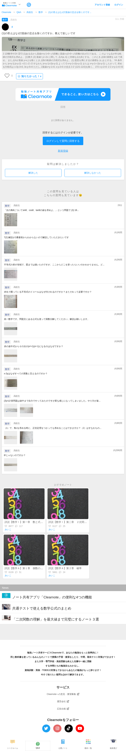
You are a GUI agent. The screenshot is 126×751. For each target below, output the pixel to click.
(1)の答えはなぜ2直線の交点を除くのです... (69, 12)
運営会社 (63, 701)
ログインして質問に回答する (63, 140)
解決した (33, 172)
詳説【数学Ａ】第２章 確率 (66, 568)
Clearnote (6, 12)
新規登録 (63, 150)
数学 (41, 12)
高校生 (29, 12)
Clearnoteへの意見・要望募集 (63, 694)
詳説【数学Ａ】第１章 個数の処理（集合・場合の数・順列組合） (43, 568)
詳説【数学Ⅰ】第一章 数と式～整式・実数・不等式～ (36, 522)
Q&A (19, 12)
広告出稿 (63, 709)
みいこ (8, 529)
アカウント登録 (102, 4)
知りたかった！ (29, 76)
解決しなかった (92, 172)
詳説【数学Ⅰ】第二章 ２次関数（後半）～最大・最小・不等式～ (86, 522)
